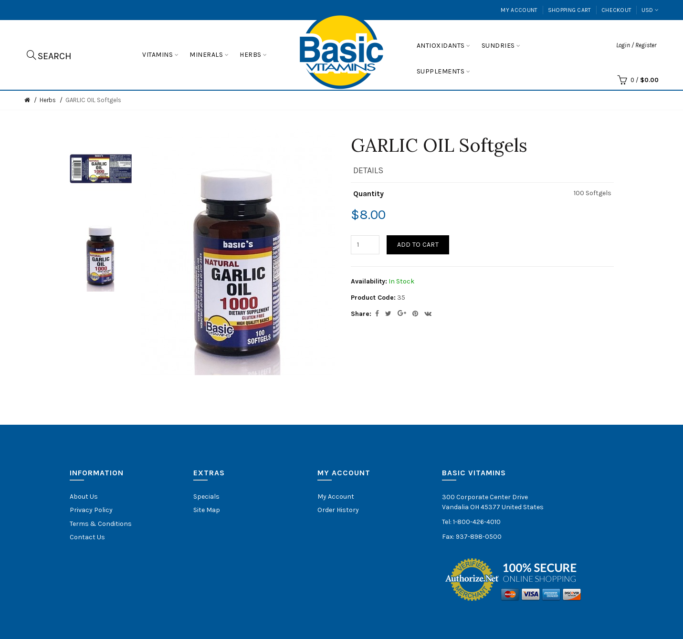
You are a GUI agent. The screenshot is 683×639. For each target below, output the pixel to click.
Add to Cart (418, 245)
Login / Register (636, 45)
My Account (519, 10)
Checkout (616, 10)
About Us (84, 496)
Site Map (206, 510)
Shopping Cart (569, 10)
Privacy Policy (91, 510)
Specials (206, 496)
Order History (338, 510)
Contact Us (87, 537)
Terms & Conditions (101, 524)
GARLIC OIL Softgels (93, 100)
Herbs (48, 100)
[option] (100, 168)
